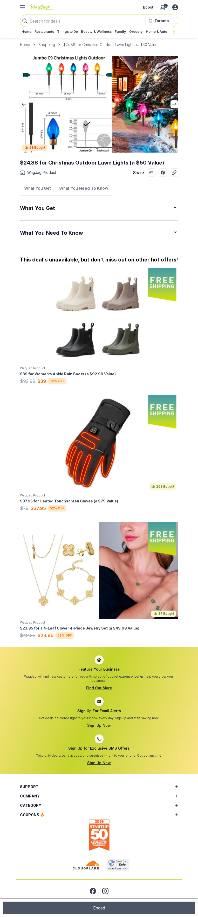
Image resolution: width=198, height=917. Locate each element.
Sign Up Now (99, 725)
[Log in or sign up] (175, 7)
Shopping (46, 44)
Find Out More (99, 688)
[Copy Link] (174, 172)
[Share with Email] (151, 172)
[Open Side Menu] (22, 7)
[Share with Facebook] (163, 172)
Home (25, 44)
